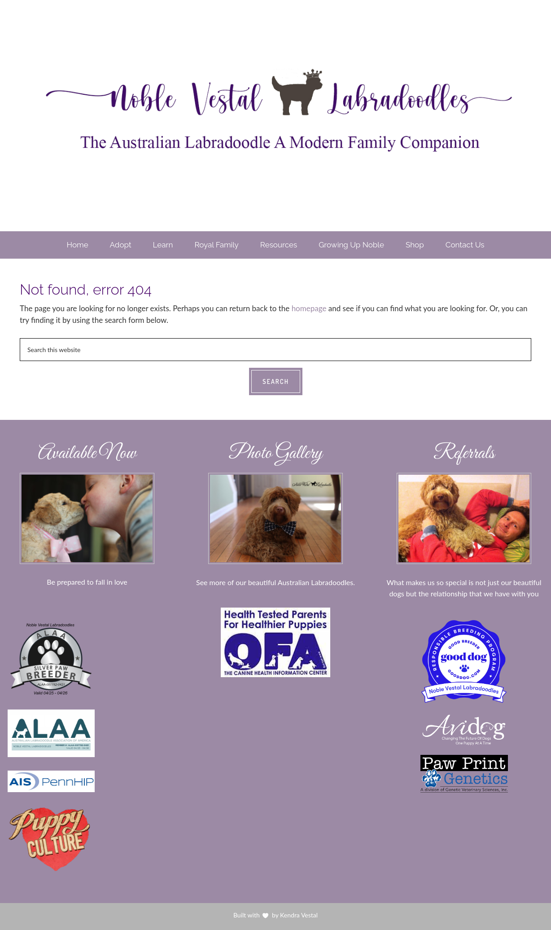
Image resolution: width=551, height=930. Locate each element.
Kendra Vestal (298, 915)
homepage (309, 308)
